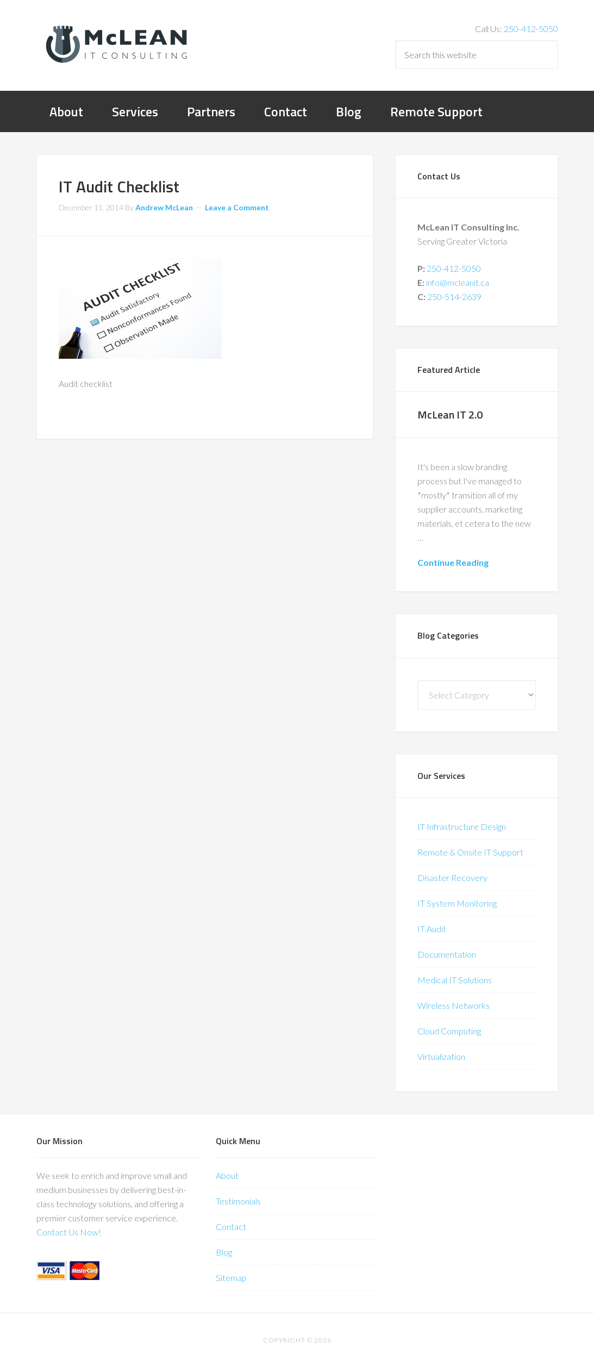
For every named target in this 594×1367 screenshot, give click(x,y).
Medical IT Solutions (454, 980)
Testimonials (238, 1201)
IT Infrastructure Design (461, 826)
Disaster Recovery (452, 877)
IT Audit (431, 928)
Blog (224, 1252)
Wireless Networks (453, 1005)
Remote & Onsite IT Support (470, 852)
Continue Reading (453, 562)
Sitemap (231, 1277)
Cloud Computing (449, 1031)
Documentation (446, 954)
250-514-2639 (454, 296)
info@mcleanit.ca (457, 282)
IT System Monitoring (457, 903)
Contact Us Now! (68, 1232)
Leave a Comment (237, 207)
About (227, 1175)
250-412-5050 (531, 28)
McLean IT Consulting (123, 43)
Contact (231, 1226)
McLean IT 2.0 (450, 414)
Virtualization (441, 1056)
